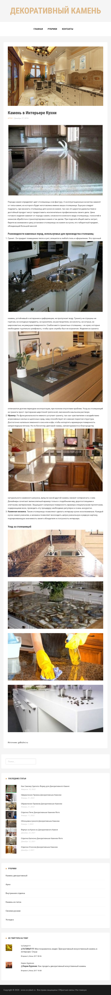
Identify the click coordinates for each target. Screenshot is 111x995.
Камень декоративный (16, 875)
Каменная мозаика (17, 511)
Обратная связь (66, 990)
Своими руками (13, 911)
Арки (10, 118)
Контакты (67, 29)
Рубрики (52, 29)
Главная (38, 29)
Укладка (10, 919)
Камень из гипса (13, 902)
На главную (81, 990)
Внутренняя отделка (15, 893)
